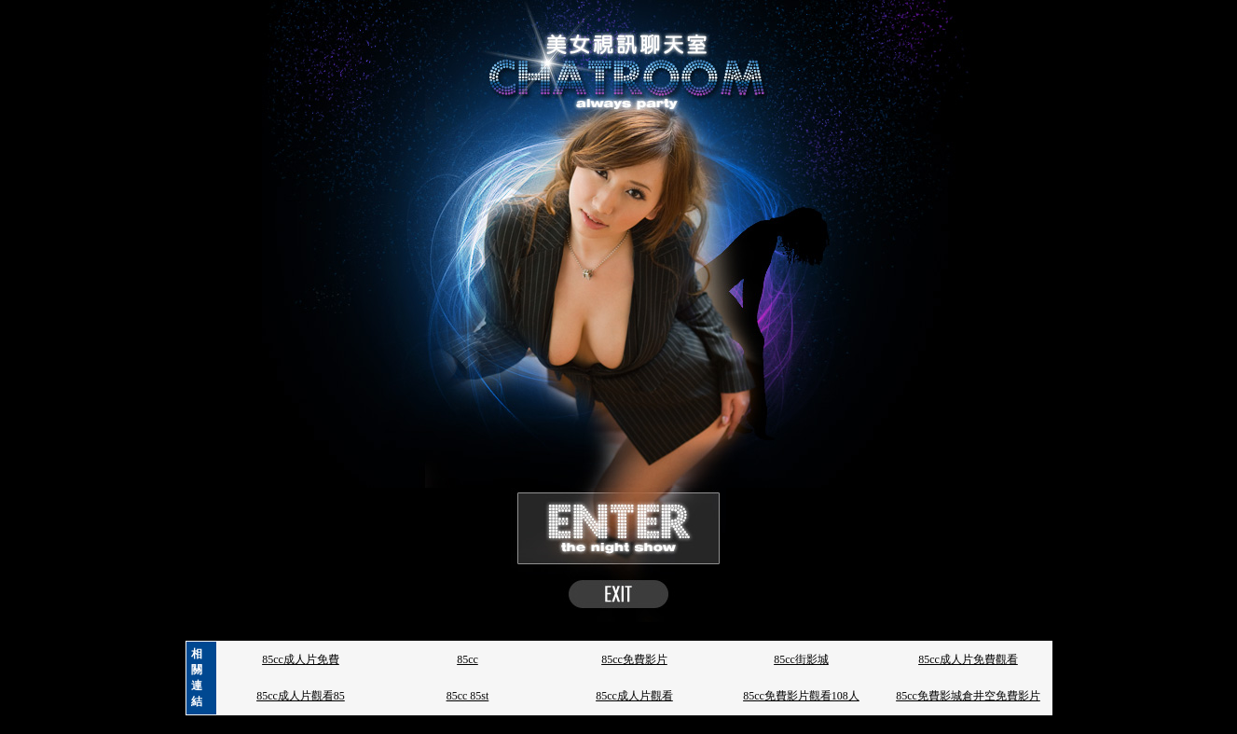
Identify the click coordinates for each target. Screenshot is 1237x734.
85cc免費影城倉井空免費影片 (968, 695)
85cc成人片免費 (300, 659)
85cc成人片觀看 (634, 695)
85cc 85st (468, 695)
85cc (467, 659)
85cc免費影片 (634, 659)
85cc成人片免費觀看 (968, 659)
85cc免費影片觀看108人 (801, 695)
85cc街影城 (801, 659)
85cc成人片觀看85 (300, 695)
